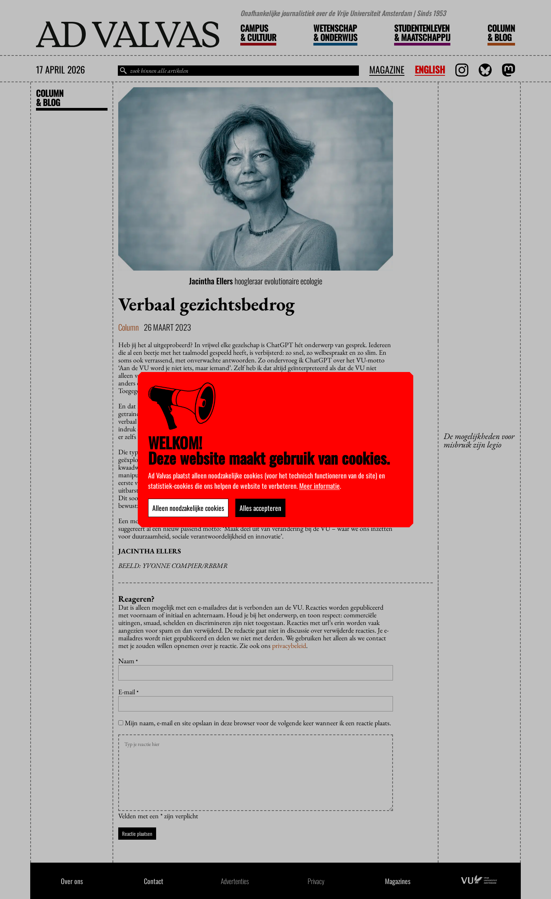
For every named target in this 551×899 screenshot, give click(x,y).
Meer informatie (319, 486)
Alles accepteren (260, 508)
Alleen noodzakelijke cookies (188, 508)
